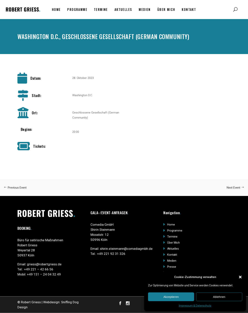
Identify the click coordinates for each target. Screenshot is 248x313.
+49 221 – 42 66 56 (38, 269)
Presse (171, 266)
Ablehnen (219, 296)
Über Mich (173, 242)
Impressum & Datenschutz (195, 305)
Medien (171, 260)
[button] (240, 277)
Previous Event (15, 187)
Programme (174, 230)
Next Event (235, 187)
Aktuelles (173, 248)
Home (171, 224)
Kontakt (172, 254)
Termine (172, 236)
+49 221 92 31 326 (111, 254)
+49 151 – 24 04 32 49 (44, 274)
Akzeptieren (171, 296)
